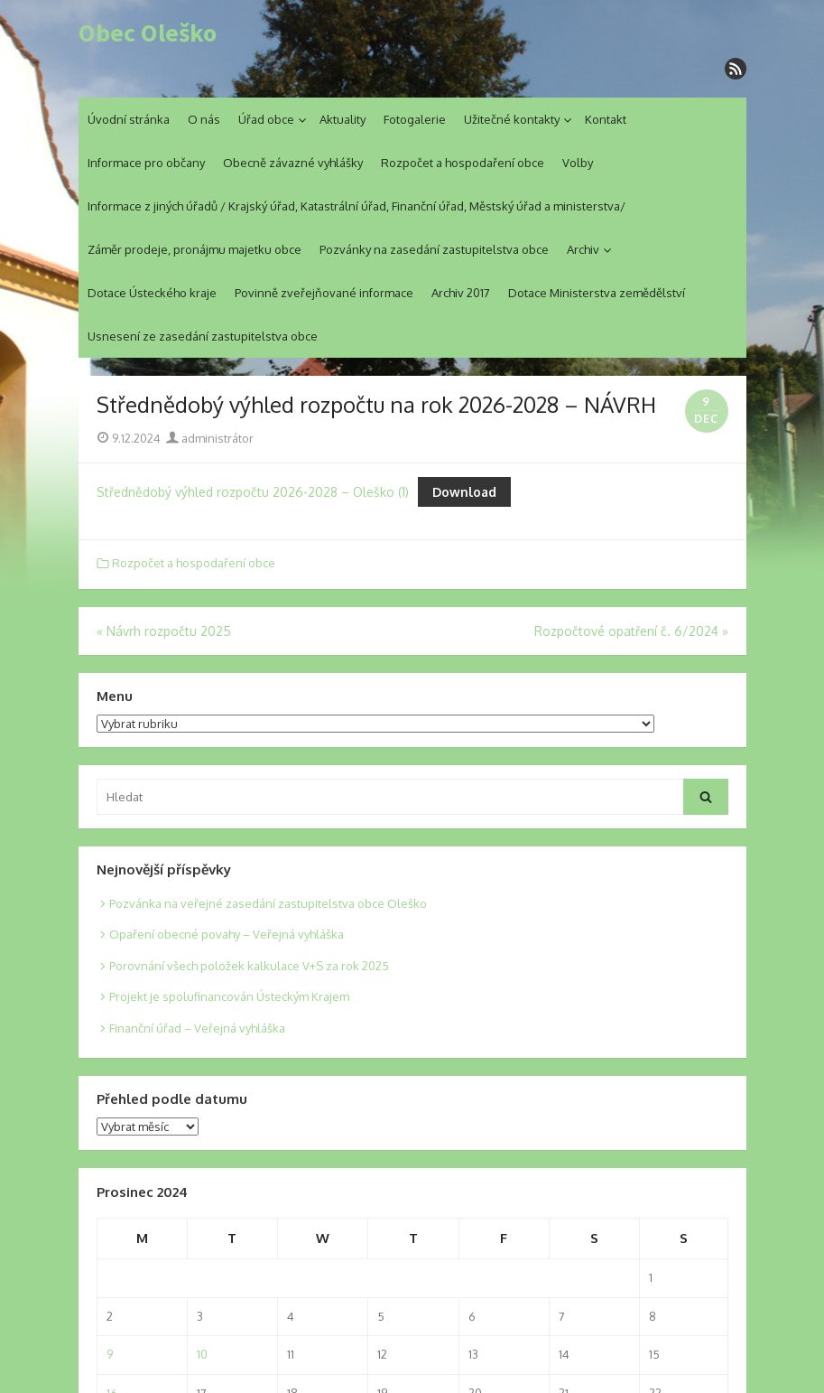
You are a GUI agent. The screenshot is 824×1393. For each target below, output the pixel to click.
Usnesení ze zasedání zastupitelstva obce (203, 336)
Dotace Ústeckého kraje (152, 292)
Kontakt (605, 119)
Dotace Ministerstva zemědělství (596, 292)
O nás (204, 119)
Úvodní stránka (129, 119)
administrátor (210, 438)
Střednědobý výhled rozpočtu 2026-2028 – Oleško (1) (253, 492)
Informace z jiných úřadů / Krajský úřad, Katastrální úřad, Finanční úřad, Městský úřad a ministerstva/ (356, 206)
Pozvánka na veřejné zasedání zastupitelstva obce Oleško (268, 903)
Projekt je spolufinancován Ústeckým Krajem (229, 996)
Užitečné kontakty (512, 119)
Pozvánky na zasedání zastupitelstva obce (434, 249)
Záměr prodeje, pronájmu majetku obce (194, 249)
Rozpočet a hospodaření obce (462, 162)
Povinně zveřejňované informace (324, 292)
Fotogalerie (415, 119)
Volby (577, 162)
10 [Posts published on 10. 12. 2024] (202, 1354)
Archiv (583, 249)
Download (464, 492)
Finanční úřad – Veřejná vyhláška (197, 1028)
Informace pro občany (146, 162)
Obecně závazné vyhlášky (293, 162)
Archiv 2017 (460, 292)
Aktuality (342, 119)
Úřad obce (266, 119)
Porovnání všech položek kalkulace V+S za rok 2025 (249, 965)
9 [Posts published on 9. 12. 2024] (109, 1354)
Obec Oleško (148, 33)
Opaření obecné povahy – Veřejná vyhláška (226, 934)
